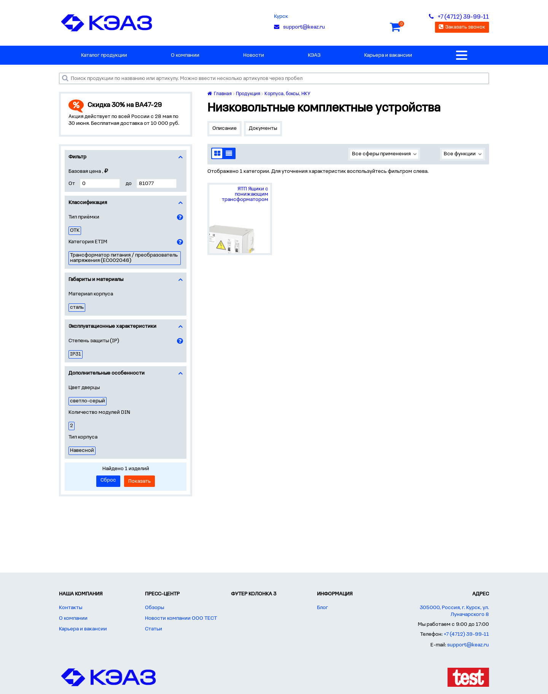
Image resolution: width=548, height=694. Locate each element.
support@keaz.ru (468, 645)
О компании (185, 55)
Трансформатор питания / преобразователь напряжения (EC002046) (124, 257)
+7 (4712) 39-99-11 (466, 634)
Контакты (70, 608)
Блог (322, 608)
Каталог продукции (104, 55)
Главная (219, 93)
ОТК (75, 230)
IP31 (75, 354)
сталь (77, 307)
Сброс (108, 480)
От (71, 184)
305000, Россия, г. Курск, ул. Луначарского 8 (454, 611)
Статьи (153, 629)
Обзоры (154, 608)
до (129, 184)
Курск (281, 16)
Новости (253, 55)
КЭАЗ (314, 55)
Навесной (82, 450)
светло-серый (87, 401)
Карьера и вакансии (388, 55)
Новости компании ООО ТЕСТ (181, 618)
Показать (139, 481)
